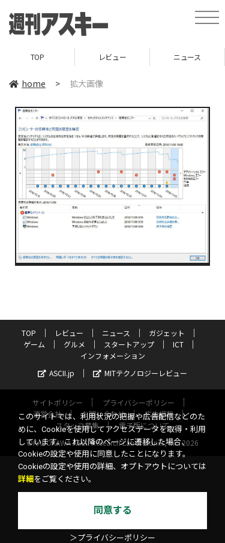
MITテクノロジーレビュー (140, 373)
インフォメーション (112, 355)
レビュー (112, 57)
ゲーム (34, 344)
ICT (178, 344)
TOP (37, 57)
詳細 (26, 479)
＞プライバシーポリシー (112, 537)
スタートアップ (129, 344)
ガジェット (167, 333)
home (27, 83)
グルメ (74, 344)
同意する (113, 510)
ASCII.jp (56, 373)
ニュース (186, 57)
